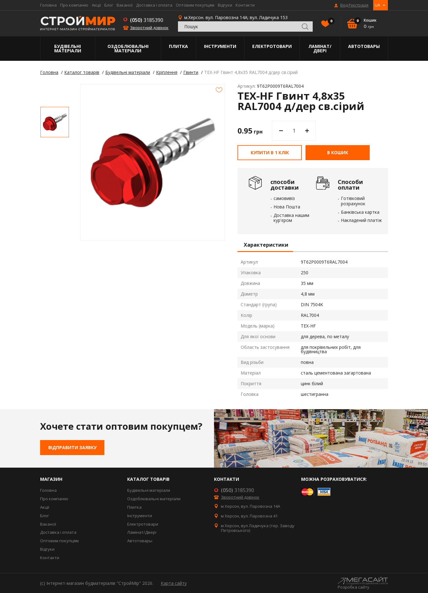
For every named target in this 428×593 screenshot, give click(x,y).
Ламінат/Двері (319, 48)
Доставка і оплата (154, 5)
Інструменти (220, 46)
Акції (96, 5)
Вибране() (329, 21)
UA (377, 5)
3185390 (146, 20)
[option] (54, 122)
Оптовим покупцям (195, 5)
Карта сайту (174, 583)
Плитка (178, 46)
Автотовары (364, 46)
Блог (108, 5)
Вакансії (125, 5)
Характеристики (266, 245)
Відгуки (225, 5)
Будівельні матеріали (67, 48)
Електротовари (272, 46)
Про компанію (74, 5)
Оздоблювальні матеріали (128, 48)
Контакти (245, 5)
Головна (48, 5)
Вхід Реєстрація (354, 5)
